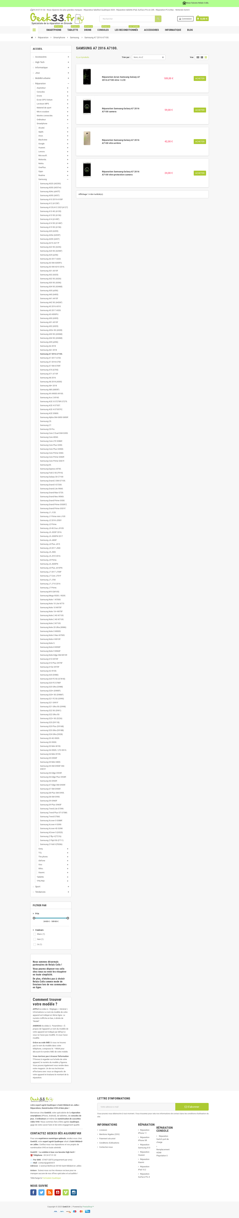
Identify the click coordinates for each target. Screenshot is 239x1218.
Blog (190, 29)
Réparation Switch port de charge (162, 1139)
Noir (40, 939)
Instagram (74, 1192)
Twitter (41, 1192)
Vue (191, 57)
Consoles (103, 28)
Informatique (173, 29)
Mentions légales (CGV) (109, 1134)
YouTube (58, 1192)
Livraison (103, 1130)
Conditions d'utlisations (109, 1143)
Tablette (73, 28)
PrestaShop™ (88, 1207)
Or (39, 944)
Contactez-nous (106, 1147)
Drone (88, 28)
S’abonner (192, 1106)
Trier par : (126, 57)
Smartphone (54, 28)
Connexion (186, 19)
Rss (49, 1192)
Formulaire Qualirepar (51, 1178)
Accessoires (151, 29)
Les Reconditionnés (127, 28)
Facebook (33, 1192)
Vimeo (66, 1192)
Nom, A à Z (138, 57)
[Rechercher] (131, 19)
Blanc (41, 934)
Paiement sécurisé (107, 1138)
